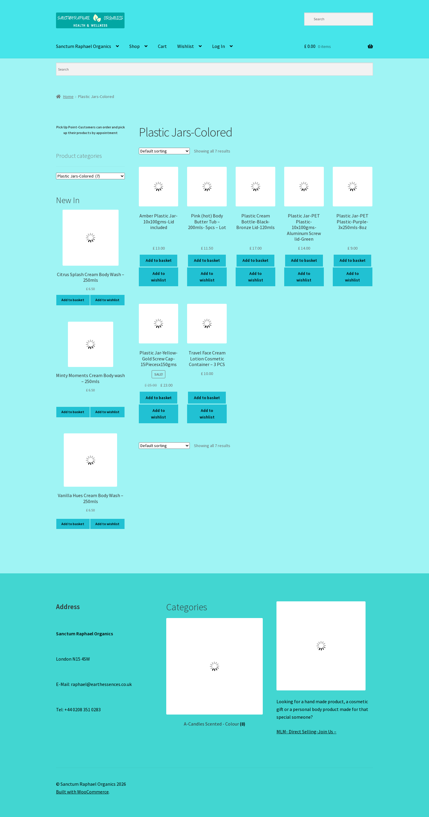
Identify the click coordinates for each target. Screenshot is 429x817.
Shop (134, 46)
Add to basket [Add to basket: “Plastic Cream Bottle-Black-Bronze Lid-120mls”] (255, 260)
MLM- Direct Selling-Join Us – (306, 731)
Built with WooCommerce (82, 792)
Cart (162, 46)
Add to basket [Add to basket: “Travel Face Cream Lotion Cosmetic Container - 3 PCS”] (207, 397)
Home (68, 96)
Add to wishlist (158, 277)
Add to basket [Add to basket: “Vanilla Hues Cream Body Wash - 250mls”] (72, 524)
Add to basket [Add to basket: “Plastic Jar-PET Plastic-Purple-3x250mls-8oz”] (353, 260)
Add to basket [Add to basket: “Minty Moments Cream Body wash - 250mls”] (72, 412)
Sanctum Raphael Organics (83, 46)
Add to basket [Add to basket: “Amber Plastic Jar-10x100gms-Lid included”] (159, 260)
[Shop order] (164, 151)
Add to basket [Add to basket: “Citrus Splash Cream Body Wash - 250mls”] (72, 300)
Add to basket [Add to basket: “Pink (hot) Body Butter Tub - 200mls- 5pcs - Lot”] (207, 260)
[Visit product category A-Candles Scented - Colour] (214, 672)
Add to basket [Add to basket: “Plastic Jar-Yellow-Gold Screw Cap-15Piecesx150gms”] (159, 397)
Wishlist (185, 46)
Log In (218, 46)
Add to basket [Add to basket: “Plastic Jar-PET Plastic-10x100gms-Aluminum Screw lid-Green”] (304, 260)
